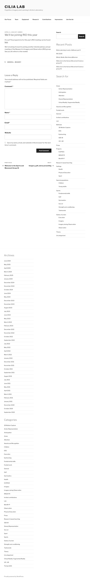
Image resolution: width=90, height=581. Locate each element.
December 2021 (9, 362)
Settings (58, 166)
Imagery (18, 62)
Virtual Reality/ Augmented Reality (69, 102)
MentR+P (62, 158)
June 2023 (7, 315)
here (6, 42)
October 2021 (8, 369)
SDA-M (61, 137)
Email (7, 123)
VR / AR (61, 141)
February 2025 (8, 275)
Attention (61, 95)
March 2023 (8, 322)
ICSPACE (61, 152)
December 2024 (9, 282)
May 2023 (7, 318)
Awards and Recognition (63, 106)
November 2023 (9, 304)
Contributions (46, 19)
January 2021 (8, 401)
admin (20, 32)
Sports (58, 190)
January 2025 (8, 279)
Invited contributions (62, 117)
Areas (58, 86)
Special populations (62, 180)
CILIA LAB (15, 7)
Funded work (60, 110)
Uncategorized (60, 235)
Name (7, 113)
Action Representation (65, 89)
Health (61, 169)
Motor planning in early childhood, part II (68, 50)
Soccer (61, 203)
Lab (57, 121)
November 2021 (9, 365)
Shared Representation (66, 99)
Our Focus (8, 19)
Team (16, 19)
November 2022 (9, 333)
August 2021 (8, 376)
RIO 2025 (59, 53)
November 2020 (9, 405)
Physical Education (64, 172)
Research (36, 19)
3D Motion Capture (64, 127)
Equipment (25, 19)
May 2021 (7, 387)
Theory (58, 232)
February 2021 (8, 398)
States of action (61, 214)
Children (61, 183)
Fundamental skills (64, 193)
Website (8, 133)
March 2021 (8, 394)
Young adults (63, 186)
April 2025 (7, 268)
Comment (9, 86)
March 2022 (8, 354)
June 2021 (7, 383)
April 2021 (7, 390)
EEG (60, 131)
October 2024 (8, 289)
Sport (60, 176)
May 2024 (7, 297)
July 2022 (7, 344)
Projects (58, 149)
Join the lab (69, 19)
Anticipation (62, 92)
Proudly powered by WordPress (13, 576)
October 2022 (8, 336)
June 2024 (7, 293)
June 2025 (7, 261)
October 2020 (8, 408)
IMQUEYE (62, 155)
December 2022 (9, 329)
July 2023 (7, 311)
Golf (60, 197)
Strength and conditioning (66, 207)
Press (58, 145)
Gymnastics (62, 200)
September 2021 (9, 372)
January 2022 (8, 358)
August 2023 (8, 307)
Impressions (59, 19)
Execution (62, 217)
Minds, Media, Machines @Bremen (67, 57)
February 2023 (8, 325)
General (10, 62)
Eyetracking (62, 134)
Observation (62, 227)
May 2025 (7, 264)
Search (58, 32)
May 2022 (7, 347)
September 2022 (9, 340)
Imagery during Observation (67, 224)
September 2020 (9, 412)
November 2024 (9, 286)
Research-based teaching (64, 163)
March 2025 (8, 272)
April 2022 (7, 351)
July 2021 (7, 380)
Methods (59, 124)
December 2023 (9, 300)
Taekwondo (62, 210)
